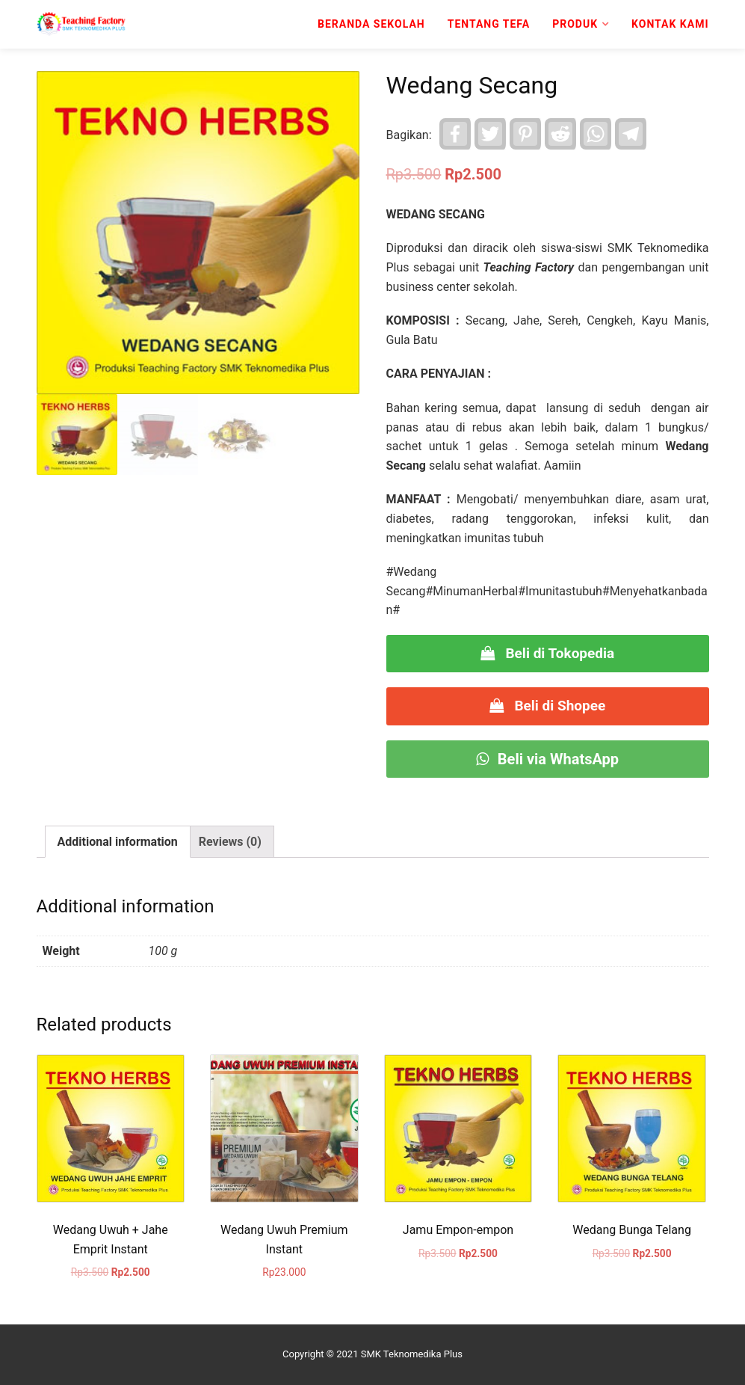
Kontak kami (669, 24)
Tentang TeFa (489, 24)
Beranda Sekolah (371, 24)
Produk (575, 24)
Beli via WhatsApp (547, 759)
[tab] (118, 842)
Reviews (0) (230, 842)
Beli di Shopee (547, 705)
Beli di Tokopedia (547, 653)
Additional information (118, 842)
